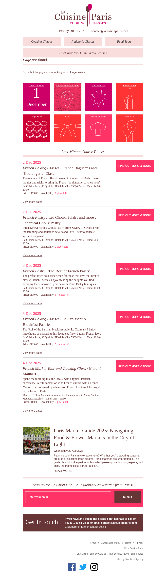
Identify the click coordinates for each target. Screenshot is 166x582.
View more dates (32, 201)
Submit (127, 497)
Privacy (139, 543)
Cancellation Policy (110, 543)
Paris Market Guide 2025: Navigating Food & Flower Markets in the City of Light (94, 437)
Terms (128, 543)
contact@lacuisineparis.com (109, 31)
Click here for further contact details (86, 526)
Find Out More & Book (134, 165)
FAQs (93, 543)
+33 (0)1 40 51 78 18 (72, 31)
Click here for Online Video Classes (83, 53)
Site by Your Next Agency (130, 559)
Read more (63, 471)
